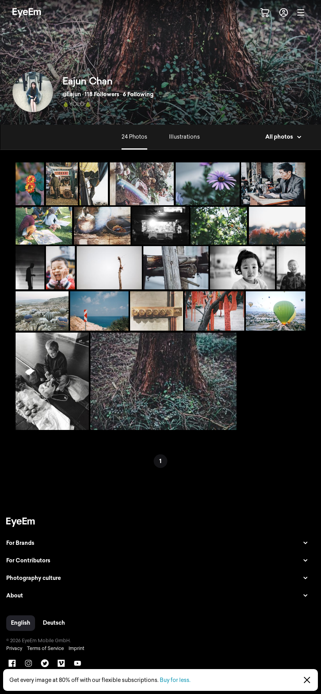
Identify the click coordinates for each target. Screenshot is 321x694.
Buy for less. (175, 680)
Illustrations (184, 137)
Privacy (14, 648)
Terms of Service (45, 648)
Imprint (76, 648)
